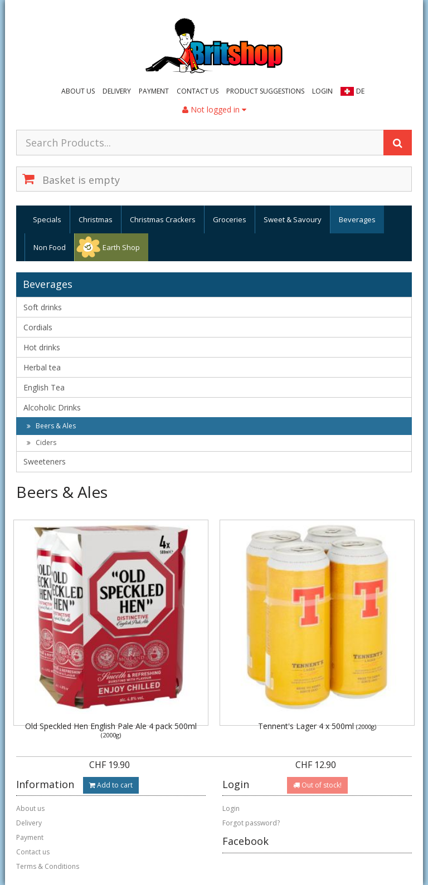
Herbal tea (42, 367)
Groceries (229, 219)
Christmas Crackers (163, 219)
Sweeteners (44, 461)
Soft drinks (42, 307)
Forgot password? (251, 823)
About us (78, 91)
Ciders (41, 442)
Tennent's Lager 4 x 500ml (317, 726)
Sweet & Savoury (293, 219)
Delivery (117, 91)
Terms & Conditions (47, 866)
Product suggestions (265, 91)
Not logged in (214, 109)
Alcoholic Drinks (52, 407)
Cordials (37, 327)
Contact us (197, 91)
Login (322, 91)
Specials (47, 219)
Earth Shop (121, 247)
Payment (154, 91)
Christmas (96, 219)
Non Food (49, 247)
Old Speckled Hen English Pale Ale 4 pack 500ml (111, 730)
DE (360, 91)
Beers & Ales (51, 426)
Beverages (357, 219)
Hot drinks (41, 347)
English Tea (44, 387)
